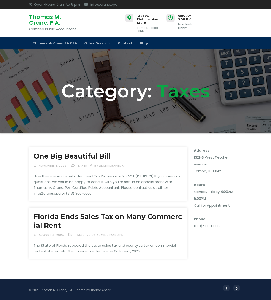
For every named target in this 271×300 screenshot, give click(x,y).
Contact (125, 43)
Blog (144, 43)
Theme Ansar (101, 290)
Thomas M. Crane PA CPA (55, 43)
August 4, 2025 (52, 235)
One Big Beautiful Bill (72, 156)
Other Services (97, 43)
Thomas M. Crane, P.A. (45, 20)
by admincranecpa (109, 166)
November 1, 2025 (53, 166)
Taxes (82, 166)
